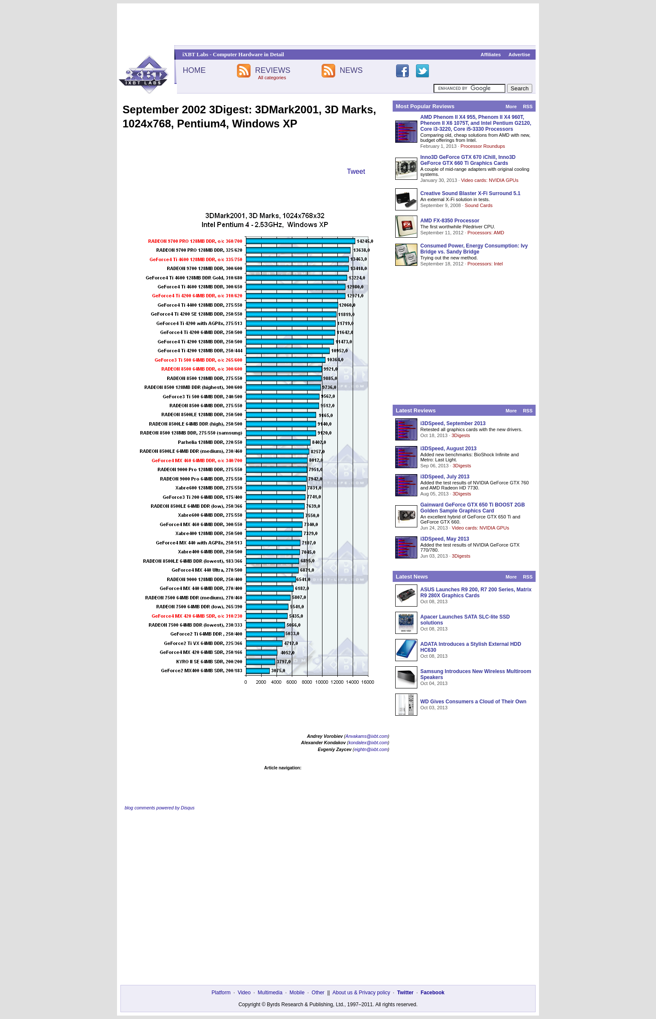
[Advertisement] (328, 24)
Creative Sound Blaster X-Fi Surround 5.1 (470, 193)
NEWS (351, 70)
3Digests (460, 435)
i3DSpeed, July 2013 (444, 477)
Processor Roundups (483, 146)
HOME (194, 70)
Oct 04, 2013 (434, 683)
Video (244, 993)
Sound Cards (478, 205)
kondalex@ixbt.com (368, 742)
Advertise (519, 54)
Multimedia (270, 993)
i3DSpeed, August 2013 (448, 449)
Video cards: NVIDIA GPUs (490, 180)
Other (318, 993)
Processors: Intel (485, 263)
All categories (272, 77)
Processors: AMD (486, 232)
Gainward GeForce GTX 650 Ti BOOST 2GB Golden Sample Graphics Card (472, 508)
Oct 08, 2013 (434, 601)
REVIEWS (272, 70)
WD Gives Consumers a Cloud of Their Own (473, 702)
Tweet (356, 171)
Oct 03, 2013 (434, 707)
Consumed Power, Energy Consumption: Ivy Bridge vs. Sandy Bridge (474, 249)
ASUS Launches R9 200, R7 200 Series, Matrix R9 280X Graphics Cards (475, 593)
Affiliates (491, 54)
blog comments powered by (159, 807)
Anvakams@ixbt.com (366, 736)
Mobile (297, 993)
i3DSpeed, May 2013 (444, 539)
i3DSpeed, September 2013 (452, 423)
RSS (528, 106)
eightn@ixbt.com (371, 749)
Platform (221, 993)
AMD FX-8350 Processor (449, 221)
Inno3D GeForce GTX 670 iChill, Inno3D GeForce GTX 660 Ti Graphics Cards (468, 160)
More (510, 106)
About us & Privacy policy (361, 993)
